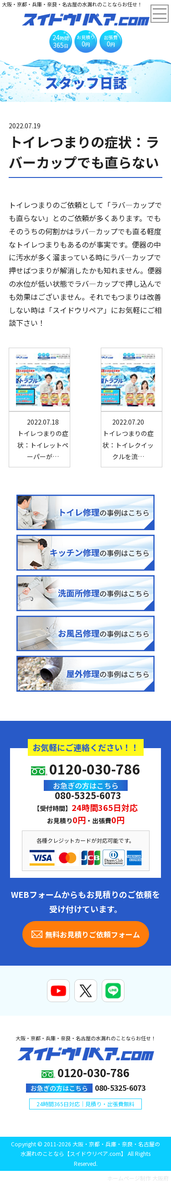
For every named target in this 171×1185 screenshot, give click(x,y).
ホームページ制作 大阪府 (138, 1178)
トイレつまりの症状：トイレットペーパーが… (42, 439)
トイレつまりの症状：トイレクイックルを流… (128, 439)
